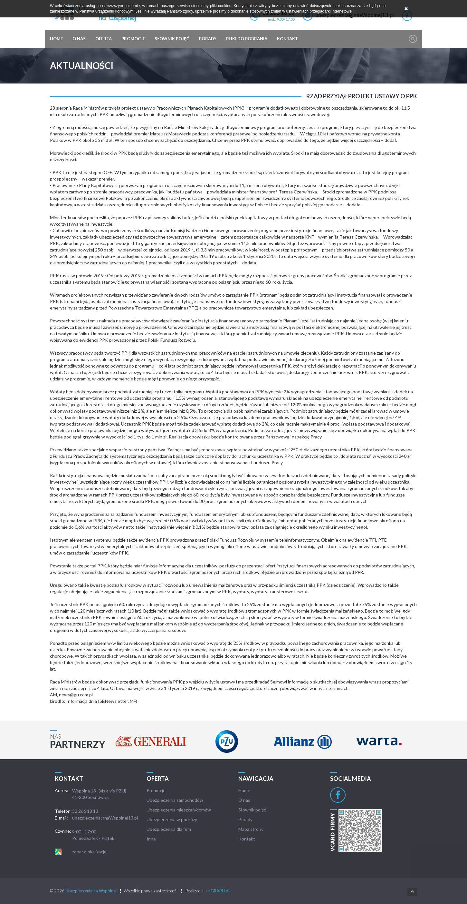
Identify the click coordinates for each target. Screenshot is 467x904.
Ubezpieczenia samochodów (175, 800)
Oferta (103, 38)
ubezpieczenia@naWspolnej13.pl (105, 817)
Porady (207, 38)
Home (56, 38)
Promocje (133, 38)
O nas (79, 38)
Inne (151, 838)
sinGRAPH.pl (217, 890)
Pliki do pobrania (246, 38)
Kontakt (287, 38)
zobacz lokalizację (89, 851)
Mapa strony (250, 829)
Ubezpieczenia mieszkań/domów (179, 809)
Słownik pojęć (172, 38)
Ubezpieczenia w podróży (172, 819)
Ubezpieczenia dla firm (169, 829)
